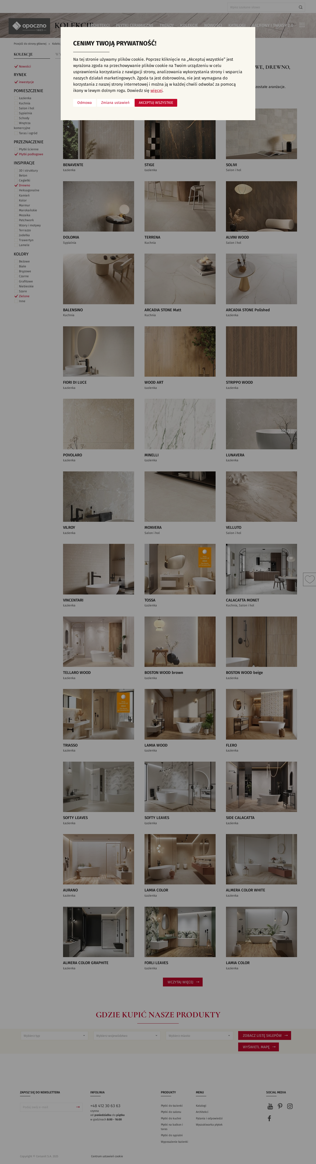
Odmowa (84, 103)
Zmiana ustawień (115, 103)
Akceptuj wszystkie (156, 103)
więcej (156, 91)
